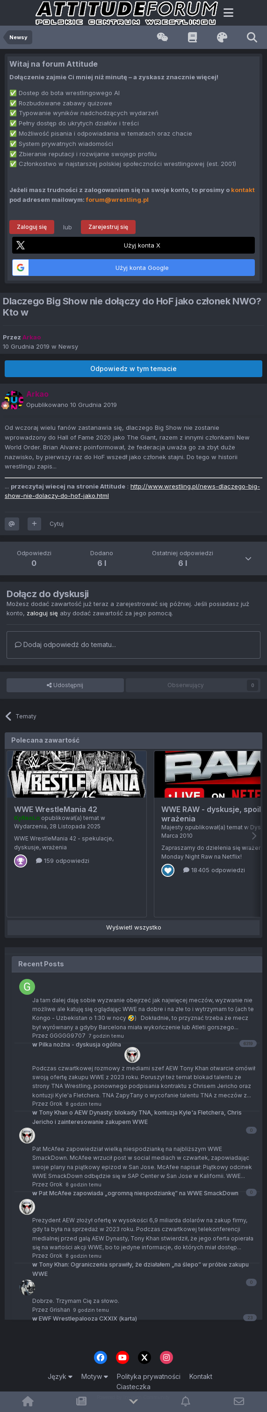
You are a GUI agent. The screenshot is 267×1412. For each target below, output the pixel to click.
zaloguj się (42, 613)
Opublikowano (71, 404)
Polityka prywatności (148, 1376)
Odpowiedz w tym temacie (133, 368)
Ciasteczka (133, 1387)
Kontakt (200, 1376)
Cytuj (57, 523)
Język (60, 1376)
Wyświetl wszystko (133, 927)
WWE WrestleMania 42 (55, 809)
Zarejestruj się (108, 226)
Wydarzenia (30, 826)
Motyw (94, 1376)
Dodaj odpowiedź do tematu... (65, 644)
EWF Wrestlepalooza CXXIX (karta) (84, 1318)
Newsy (68, 346)
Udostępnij (65, 685)
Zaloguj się (32, 226)
